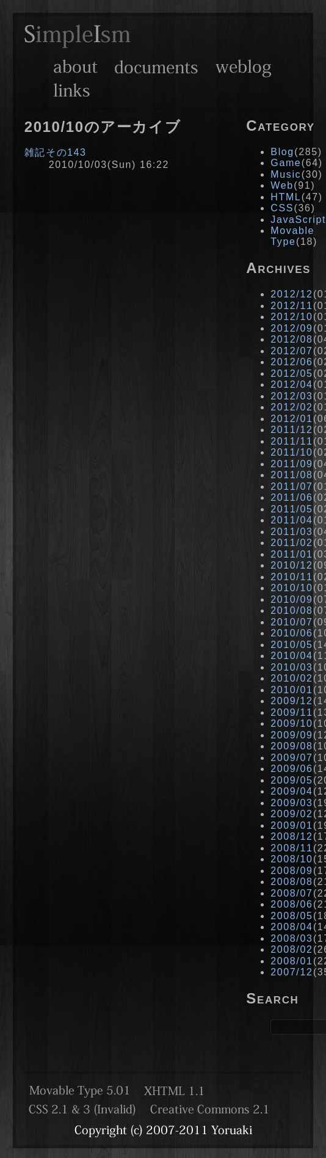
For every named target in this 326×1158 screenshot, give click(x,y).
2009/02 (291, 814)
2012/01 (291, 418)
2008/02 (291, 949)
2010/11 (291, 577)
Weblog (243, 66)
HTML (285, 197)
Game (285, 163)
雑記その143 (55, 152)
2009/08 (291, 746)
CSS (282, 208)
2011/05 (291, 509)
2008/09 (291, 870)
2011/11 (291, 441)
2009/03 (291, 803)
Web (281, 185)
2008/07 (291, 893)
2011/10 (291, 452)
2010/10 (291, 588)
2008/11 (291, 848)
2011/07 (291, 486)
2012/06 (291, 362)
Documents (156, 66)
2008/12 (291, 836)
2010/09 (291, 599)
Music (285, 174)
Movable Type (292, 236)
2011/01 (291, 554)
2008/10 (291, 859)
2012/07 (291, 351)
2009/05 (291, 780)
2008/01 (291, 961)
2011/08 (291, 475)
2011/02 (291, 542)
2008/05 (291, 916)
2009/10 (291, 723)
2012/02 (291, 407)
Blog (282, 152)
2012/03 (291, 396)
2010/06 (291, 633)
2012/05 (291, 373)
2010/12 (291, 565)
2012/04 (291, 384)
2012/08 (291, 339)
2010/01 (291, 690)
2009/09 (291, 735)
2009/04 (291, 791)
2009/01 (291, 825)
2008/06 (291, 904)
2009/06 (291, 768)
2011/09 (291, 464)
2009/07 (291, 757)
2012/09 (291, 328)
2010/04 (291, 655)
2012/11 (291, 305)
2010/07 (291, 622)
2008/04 (291, 927)
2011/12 (291, 429)
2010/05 (291, 644)
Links (72, 89)
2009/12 (291, 701)
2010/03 (291, 667)
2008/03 (291, 938)
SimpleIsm (77, 36)
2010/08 (291, 610)
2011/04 (291, 520)
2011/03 (291, 531)
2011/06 (291, 497)
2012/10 (291, 316)
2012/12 (291, 294)
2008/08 (291, 881)
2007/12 (291, 972)
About (76, 66)
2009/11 (291, 712)
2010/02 (291, 678)
